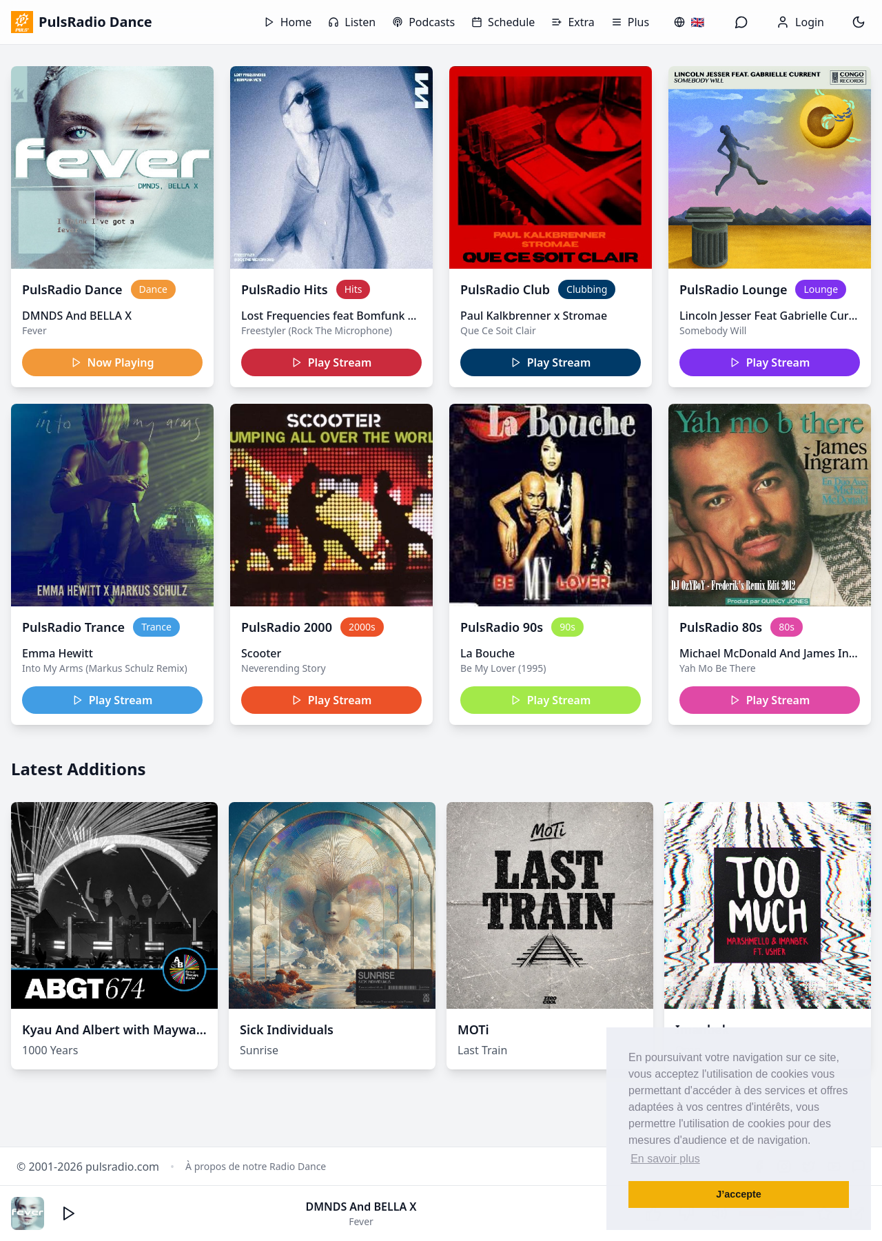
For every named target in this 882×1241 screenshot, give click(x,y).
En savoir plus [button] (665, 1159)
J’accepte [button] (738, 1194)
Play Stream (331, 362)
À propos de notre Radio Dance (255, 1166)
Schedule (503, 22)
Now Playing (112, 362)
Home (288, 22)
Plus (630, 22)
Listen (352, 22)
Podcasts (423, 22)
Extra (572, 22)
